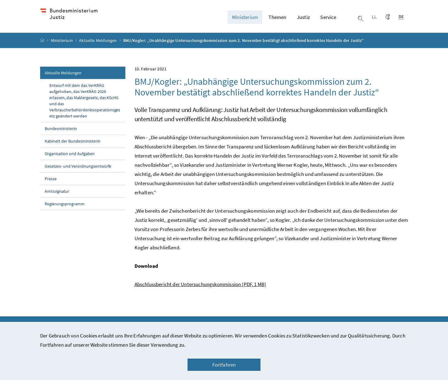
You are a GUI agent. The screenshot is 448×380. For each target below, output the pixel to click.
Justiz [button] (303, 21)
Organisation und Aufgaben (70, 161)
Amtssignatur (57, 199)
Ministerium (62, 48)
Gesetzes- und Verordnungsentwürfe (78, 174)
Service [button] (328, 21)
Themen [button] (277, 21)
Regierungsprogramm (65, 211)
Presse (51, 186)
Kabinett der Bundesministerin (73, 149)
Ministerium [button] (245, 21)
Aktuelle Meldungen (98, 48)
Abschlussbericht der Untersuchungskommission (200, 292)
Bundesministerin (61, 136)
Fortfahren (224, 364)
